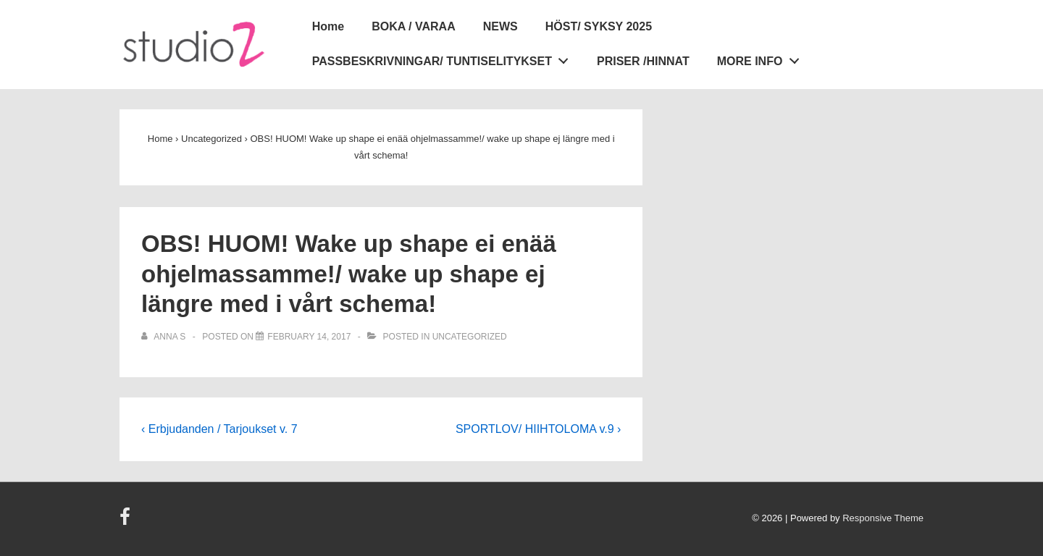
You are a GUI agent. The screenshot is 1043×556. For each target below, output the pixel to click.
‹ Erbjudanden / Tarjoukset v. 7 (219, 429)
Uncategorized (469, 337)
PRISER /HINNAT (643, 61)
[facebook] (127, 521)
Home (328, 26)
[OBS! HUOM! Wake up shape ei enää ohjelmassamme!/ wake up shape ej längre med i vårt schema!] (309, 337)
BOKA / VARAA (414, 26)
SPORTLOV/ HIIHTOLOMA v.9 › (538, 429)
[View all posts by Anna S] (164, 337)
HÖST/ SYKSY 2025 (598, 26)
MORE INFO (762, 58)
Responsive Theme (882, 518)
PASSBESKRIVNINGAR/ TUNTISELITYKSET (444, 58)
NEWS (500, 26)
